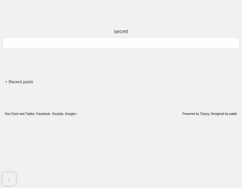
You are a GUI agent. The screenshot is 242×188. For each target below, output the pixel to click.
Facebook (43, 114)
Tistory (204, 114)
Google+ (71, 114)
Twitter (30, 114)
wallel (233, 114)
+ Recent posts (19, 82)
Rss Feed (11, 114)
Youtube (57, 114)
